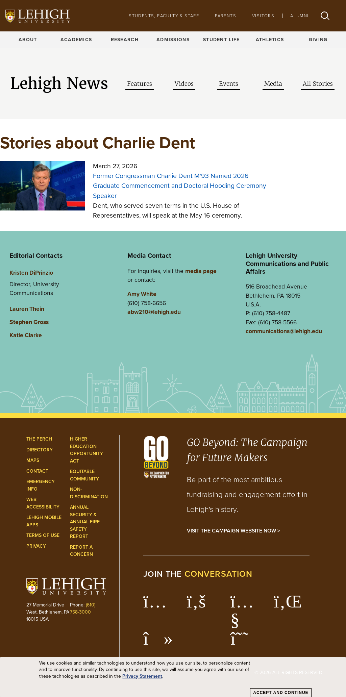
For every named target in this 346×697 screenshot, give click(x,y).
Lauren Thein (26, 308)
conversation (218, 574)
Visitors (263, 16)
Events (228, 84)
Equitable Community (84, 475)
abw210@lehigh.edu (154, 311)
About (28, 39)
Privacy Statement (142, 676)
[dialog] (173, 677)
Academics (76, 39)
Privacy (36, 546)
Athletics (270, 39)
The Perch (39, 439)
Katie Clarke (25, 335)
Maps (32, 460)
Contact (37, 471)
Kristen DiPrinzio (31, 272)
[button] (325, 15)
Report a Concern (81, 551)
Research (125, 39)
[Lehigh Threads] (243, 642)
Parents (225, 16)
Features (139, 84)
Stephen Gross (29, 322)
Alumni (299, 16)
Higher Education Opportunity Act (86, 450)
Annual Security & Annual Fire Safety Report (85, 522)
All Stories (318, 84)
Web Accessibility (42, 503)
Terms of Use (42, 535)
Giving (318, 39)
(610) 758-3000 (82, 608)
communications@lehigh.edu (284, 331)
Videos (184, 84)
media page (201, 271)
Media (273, 84)
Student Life (221, 39)
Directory (39, 449)
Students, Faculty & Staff (164, 16)
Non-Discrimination (89, 493)
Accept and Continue (280, 692)
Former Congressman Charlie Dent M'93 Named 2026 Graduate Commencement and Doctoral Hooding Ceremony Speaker (179, 186)
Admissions (173, 39)
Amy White (141, 294)
